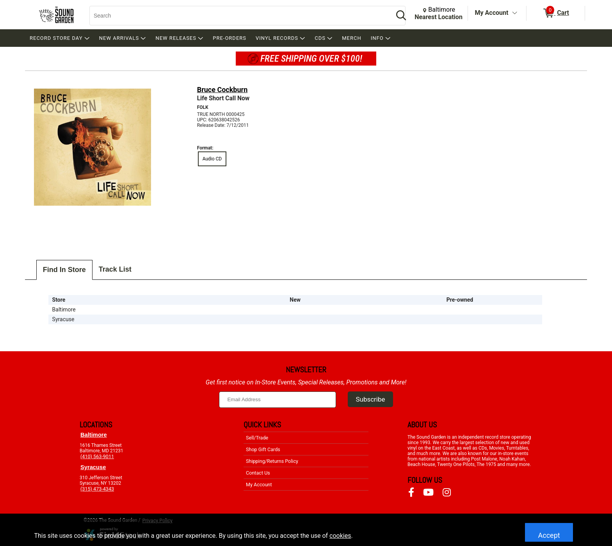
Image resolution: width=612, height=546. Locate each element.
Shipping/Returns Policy (272, 461)
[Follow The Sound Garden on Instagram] (447, 492)
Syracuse (93, 467)
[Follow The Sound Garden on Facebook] (411, 492)
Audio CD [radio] (212, 159)
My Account (492, 12)
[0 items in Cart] (555, 13)
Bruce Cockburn (222, 89)
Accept (549, 535)
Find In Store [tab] (64, 270)
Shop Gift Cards (263, 449)
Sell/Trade (257, 438)
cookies (340, 535)
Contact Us (258, 473)
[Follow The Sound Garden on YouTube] (428, 492)
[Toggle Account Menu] (514, 13)
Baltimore (93, 435)
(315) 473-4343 (97, 489)
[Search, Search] (238, 15)
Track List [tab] (115, 269)
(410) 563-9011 (97, 456)
